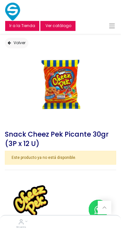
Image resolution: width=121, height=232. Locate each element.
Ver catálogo (58, 25)
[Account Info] (21, 222)
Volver (16, 42)
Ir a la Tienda (22, 25)
